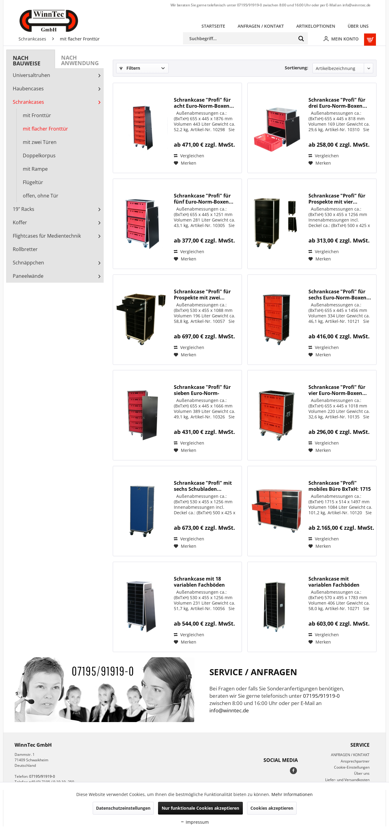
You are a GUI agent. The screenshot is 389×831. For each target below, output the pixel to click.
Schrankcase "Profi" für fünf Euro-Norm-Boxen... (203, 199)
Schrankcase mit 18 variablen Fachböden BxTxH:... (199, 582)
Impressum (194, 822)
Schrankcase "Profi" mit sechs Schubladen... (203, 486)
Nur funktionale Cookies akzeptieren (200, 808)
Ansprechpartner (355, 761)
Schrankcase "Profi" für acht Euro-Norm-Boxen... (204, 103)
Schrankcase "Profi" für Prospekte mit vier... (336, 199)
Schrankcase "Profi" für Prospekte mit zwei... (202, 294)
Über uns (362, 773)
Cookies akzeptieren (271, 808)
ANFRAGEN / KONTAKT (350, 754)
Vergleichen (189, 156)
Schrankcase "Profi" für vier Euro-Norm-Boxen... (337, 390)
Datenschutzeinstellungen (123, 808)
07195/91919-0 (249, 5)
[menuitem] (213, 26)
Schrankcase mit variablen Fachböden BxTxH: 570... (334, 582)
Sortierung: (296, 68)
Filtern (129, 68)
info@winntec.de (357, 5)
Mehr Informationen (292, 794)
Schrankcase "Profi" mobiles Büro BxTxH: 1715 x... (339, 486)
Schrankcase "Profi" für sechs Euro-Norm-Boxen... (339, 294)
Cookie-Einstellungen (352, 767)
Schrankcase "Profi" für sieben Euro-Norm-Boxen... (202, 390)
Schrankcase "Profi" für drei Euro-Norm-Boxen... (337, 103)
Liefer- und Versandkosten (347, 779)
